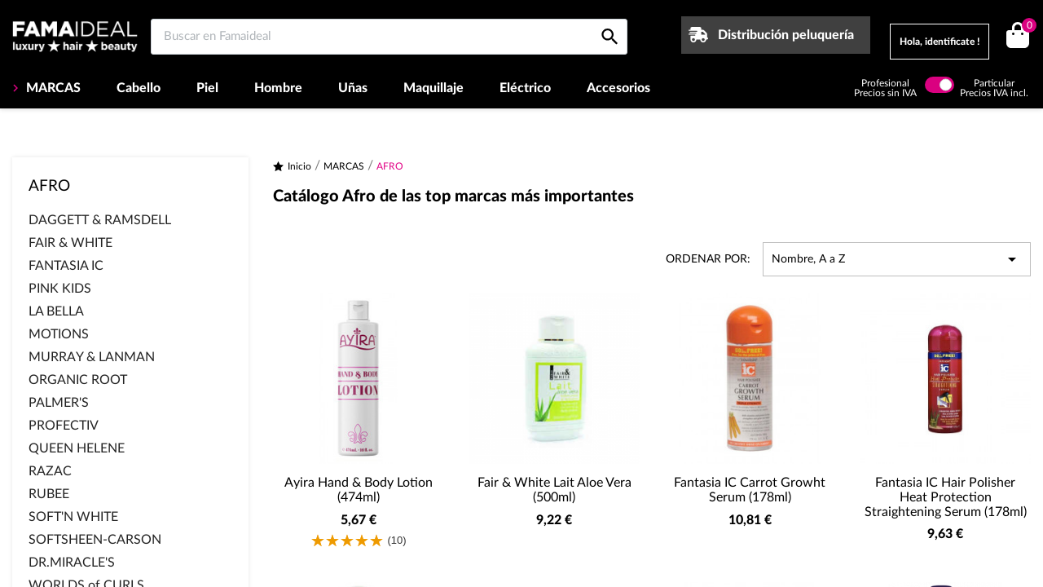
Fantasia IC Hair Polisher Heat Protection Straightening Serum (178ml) (946, 497)
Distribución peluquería (786, 35)
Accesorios (618, 88)
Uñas (352, 88)
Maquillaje (433, 88)
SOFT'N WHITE (73, 516)
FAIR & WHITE (70, 242)
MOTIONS (59, 334)
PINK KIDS (60, 288)
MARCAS (52, 88)
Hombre (278, 88)
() (1026, 27)
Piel (207, 88)
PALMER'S (59, 402)
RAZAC (50, 471)
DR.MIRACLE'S (72, 562)
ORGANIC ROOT (78, 379)
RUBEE (49, 494)
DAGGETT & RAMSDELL (100, 220)
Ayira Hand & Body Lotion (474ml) (358, 490)
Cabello (139, 88)
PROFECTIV (64, 425)
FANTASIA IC (66, 265)
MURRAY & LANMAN (92, 357)
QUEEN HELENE (77, 448)
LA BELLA (56, 311)
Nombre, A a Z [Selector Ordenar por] (897, 259)
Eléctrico (525, 88)
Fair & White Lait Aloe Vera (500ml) (554, 490)
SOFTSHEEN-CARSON (95, 539)
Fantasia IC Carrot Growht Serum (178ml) (749, 490)
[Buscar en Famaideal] (389, 37)
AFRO (49, 186)
